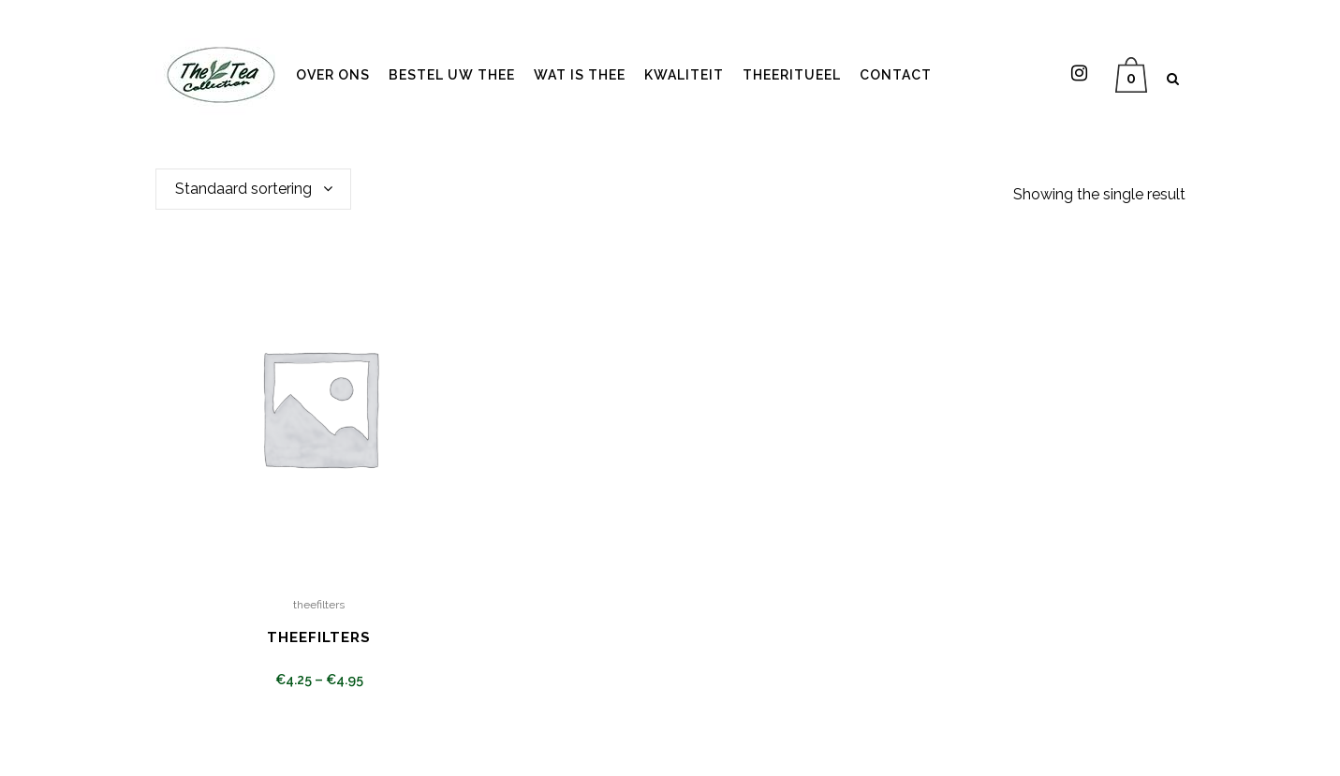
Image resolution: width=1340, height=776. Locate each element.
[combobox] (253, 189)
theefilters (319, 604)
